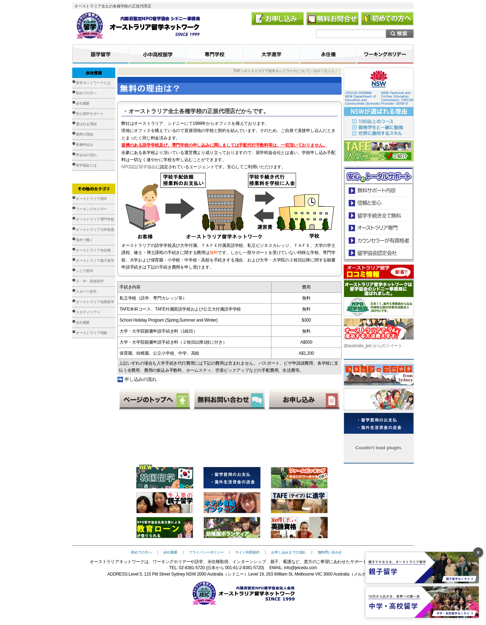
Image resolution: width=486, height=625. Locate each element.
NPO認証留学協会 (138, 166)
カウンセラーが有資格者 (378, 240)
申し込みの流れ (141, 379)
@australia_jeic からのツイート (373, 345)
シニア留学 (84, 271)
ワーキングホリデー (91, 209)
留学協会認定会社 (378, 253)
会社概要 (83, 103)
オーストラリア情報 (91, 333)
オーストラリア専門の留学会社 (378, 228)
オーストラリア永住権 (93, 250)
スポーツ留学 (86, 291)
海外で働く (84, 240)
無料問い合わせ (330, 552)
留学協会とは (86, 165)
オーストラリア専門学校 (95, 219)
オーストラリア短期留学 (95, 302)
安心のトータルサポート (379, 190)
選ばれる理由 (86, 124)
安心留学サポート (90, 114)
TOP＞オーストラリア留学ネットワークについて (271, 71)
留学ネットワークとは (93, 83)
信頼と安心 (379, 203)
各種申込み (84, 145)
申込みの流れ (86, 155)
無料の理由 (84, 134)
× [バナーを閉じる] (478, 552)
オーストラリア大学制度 (95, 230)
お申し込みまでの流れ (288, 552)
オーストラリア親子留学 (95, 261)
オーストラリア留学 (91, 199)
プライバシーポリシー (206, 552)
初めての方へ (86, 93)
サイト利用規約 (247, 552)
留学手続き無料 (378, 215)
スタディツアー (88, 312)
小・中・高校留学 (90, 281)
